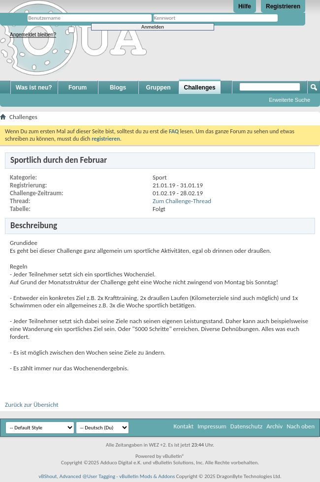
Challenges (200, 87)
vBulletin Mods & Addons (147, 476)
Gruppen (158, 87)
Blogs (118, 87)
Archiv (274, 426)
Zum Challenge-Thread (182, 201)
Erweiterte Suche (289, 100)
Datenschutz (246, 426)
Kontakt (183, 426)
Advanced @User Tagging (87, 476)
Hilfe (244, 6)
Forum (77, 87)
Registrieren (283, 6)
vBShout (47, 476)
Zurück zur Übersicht (32, 404)
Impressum (211, 426)
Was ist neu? (34, 87)
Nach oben (301, 426)
